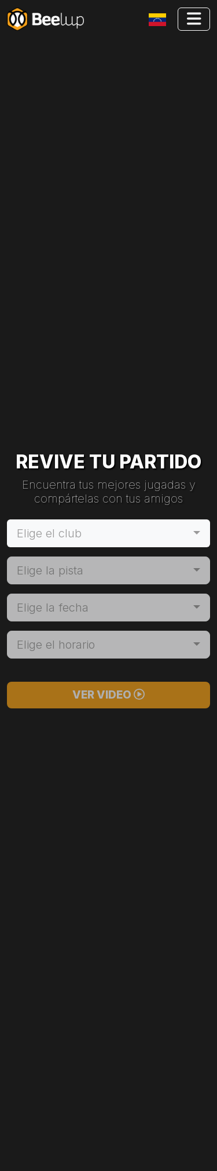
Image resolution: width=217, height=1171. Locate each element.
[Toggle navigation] (160, 19)
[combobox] (108, 533)
